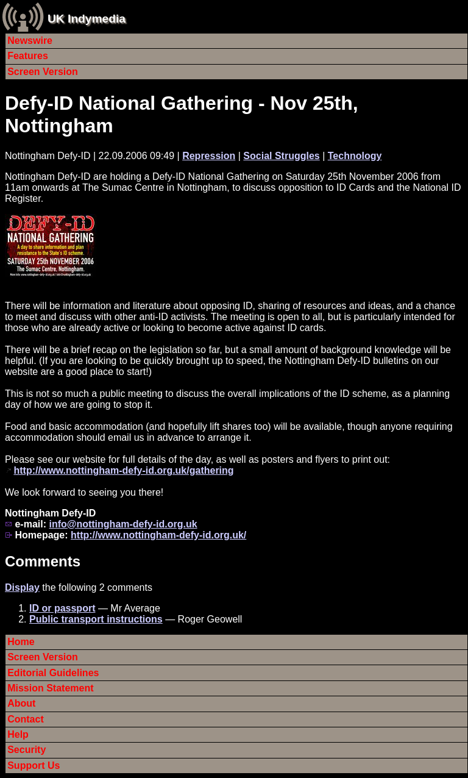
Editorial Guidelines (53, 673)
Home (20, 642)
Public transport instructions (96, 619)
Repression (208, 156)
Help (18, 734)
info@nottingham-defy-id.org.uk (123, 524)
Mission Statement (50, 688)
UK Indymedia (87, 18)
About (21, 703)
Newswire (29, 40)
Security (26, 749)
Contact (25, 719)
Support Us (33, 765)
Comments (42, 561)
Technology (355, 156)
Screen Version (42, 71)
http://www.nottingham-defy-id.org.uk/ (158, 535)
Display (22, 587)
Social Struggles (281, 156)
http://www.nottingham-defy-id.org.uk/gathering (123, 470)
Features (27, 56)
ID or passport (62, 608)
